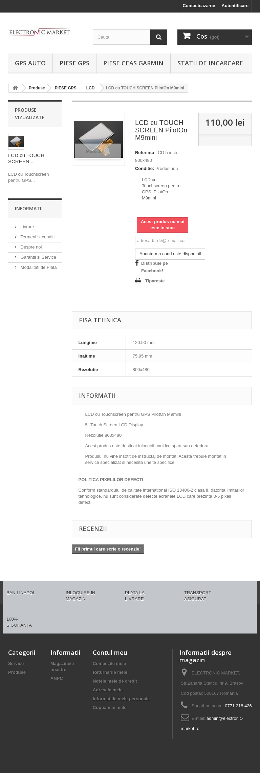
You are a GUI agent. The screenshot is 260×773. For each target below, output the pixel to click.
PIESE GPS (74, 63)
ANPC (56, 678)
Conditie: (144, 168)
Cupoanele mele (110, 707)
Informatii (29, 208)
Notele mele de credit (115, 681)
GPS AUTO (30, 63)
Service (16, 663)
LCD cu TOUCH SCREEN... (26, 158)
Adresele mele (108, 689)
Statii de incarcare (210, 63)
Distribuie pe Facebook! (154, 267)
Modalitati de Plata (38, 267)
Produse (17, 672)
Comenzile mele (109, 663)
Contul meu (110, 652)
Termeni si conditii (37, 236)
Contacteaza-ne (198, 5)
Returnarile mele (110, 672)
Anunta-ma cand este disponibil (170, 253)
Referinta (144, 152)
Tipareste (155, 280)
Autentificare (235, 5)
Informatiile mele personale (121, 698)
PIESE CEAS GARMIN (133, 63)
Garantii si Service (37, 257)
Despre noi (30, 247)
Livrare (26, 226)
